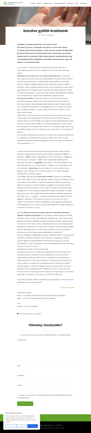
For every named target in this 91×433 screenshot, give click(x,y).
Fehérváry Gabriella (67, 287)
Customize (11, 426)
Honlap (19, 385)
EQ (20, 314)
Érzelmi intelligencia (27, 314)
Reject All (22, 426)
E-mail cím (21, 375)
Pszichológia (37, 314)
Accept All (32, 426)
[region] (21, 420)
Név (19, 365)
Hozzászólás (22, 340)
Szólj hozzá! (49, 35)
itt (32, 143)
